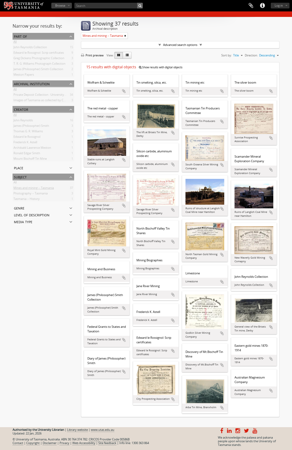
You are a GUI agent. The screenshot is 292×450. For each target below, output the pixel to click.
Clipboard (251, 5)
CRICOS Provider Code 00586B (109, 439)
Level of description (32, 215)
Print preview (92, 55)
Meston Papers (23, 75)
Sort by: (226, 55)
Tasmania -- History (26, 200)
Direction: (251, 55)
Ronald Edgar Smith (26, 154)
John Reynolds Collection (30, 48)
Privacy (64, 443)
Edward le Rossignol (26, 137)
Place (18, 167)
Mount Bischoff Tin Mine (30, 159)
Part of (20, 36)
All (15, 42)
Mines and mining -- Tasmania (33, 189)
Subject (20, 177)
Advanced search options (180, 45)
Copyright (33, 443)
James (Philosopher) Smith (31, 126)
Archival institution (32, 83)
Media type (23, 221)
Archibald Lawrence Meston (32, 148)
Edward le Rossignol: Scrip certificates (38, 53)
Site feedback (107, 443)
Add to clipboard (124, 91)
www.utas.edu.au (102, 430)
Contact (18, 443)
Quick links (262, 5)
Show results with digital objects (160, 67)
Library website (77, 430)
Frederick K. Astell (25, 143)
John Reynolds (23, 121)
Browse (60, 5)
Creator (21, 109)
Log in (279, 5)
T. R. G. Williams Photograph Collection (39, 64)
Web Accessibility (83, 443)
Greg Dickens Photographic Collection (38, 59)
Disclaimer (50, 443)
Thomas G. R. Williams (28, 132)
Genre (19, 208)
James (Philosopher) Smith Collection (38, 70)
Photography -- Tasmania (30, 194)
